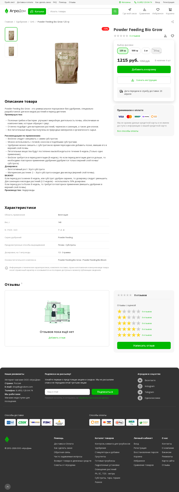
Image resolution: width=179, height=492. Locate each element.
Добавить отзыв (57, 337)
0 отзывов (135, 35)
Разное (98, 482)
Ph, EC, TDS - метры (105, 473)
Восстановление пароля (146, 452)
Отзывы (72, 2)
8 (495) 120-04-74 (24, 390)
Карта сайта (168, 460)
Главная (9, 21)
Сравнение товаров (144, 465)
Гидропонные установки (107, 465)
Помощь (63, 2)
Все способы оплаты (127, 131)
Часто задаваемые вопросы (68, 456)
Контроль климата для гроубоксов (112, 443)
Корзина (138, 456)
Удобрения (21, 21)
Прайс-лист (10, 2)
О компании (168, 448)
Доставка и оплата (25, 2)
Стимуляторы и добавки (107, 452)
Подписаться (105, 391)
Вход (157, 2)
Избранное (139, 460)
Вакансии (166, 452)
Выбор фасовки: (125, 45)
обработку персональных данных (94, 398)
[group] (65, 58)
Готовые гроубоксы (105, 460)
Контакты (167, 443)
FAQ (55, 2)
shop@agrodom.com (23, 386)
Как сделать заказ (43, 2)
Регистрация (168, 2)
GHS (32, 21)
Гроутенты (100, 456)
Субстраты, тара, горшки (107, 477)
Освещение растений (105, 469)
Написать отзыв (144, 346)
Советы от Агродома (64, 465)
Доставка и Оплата (63, 443)
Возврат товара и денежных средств (72, 460)
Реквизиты (167, 456)
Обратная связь (62, 452)
